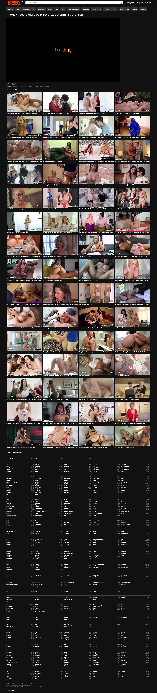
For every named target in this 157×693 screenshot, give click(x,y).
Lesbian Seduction (69, 599)
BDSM (65, 477)
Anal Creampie (125, 466)
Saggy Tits (9, 652)
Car (7, 501)
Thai (94, 673)
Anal (57, 9)
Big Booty (9, 484)
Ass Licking (96, 469)
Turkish (37, 678)
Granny (37, 557)
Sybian (123, 666)
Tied (36, 675)
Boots (65, 489)
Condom (66, 508)
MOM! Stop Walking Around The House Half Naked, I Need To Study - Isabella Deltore (24, 161)
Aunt (36, 471)
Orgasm (123, 625)
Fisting (115, 9)
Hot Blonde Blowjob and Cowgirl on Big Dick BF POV (93, 447)
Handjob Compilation (98, 564)
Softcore (8, 659)
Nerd (36, 617)
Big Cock (95, 484)
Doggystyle (124, 522)
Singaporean (9, 657)
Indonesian (38, 575)
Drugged (95, 526)
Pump (94, 639)
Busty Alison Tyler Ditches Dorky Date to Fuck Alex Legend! (59, 137)
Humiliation (124, 567)
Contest (135, 9)
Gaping (94, 551)
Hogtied (95, 566)
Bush (7, 494)
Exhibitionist (124, 533)
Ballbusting (86, 9)
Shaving (8, 655)
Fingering (37, 542)
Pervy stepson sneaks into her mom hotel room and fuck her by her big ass (133, 256)
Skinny (37, 657)
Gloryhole (9, 555)
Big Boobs (124, 482)
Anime (50, 9)
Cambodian (67, 500)
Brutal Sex (38, 492)
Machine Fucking (97, 605)
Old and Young (68, 625)
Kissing (37, 591)
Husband (37, 569)
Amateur (37, 466)
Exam (94, 533)
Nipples (95, 617)
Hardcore (123, 564)
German (123, 551)
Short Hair (95, 655)
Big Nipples (41, 9)
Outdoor (66, 626)
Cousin (94, 510)
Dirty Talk (66, 522)
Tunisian (8, 678)
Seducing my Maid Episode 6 (123, 375)
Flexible (8, 544)
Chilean (95, 503)
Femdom (95, 541)
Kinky (7, 591)
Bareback (9, 480)
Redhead (37, 645)
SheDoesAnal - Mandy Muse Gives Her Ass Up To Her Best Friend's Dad (133, 352)
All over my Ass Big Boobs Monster (124, 447)
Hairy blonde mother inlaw (86, 375)
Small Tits (124, 657)
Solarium (37, 659)
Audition (8, 471)
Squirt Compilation (74, 9)
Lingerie (95, 599)
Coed (94, 506)
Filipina (8, 542)
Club (65, 506)
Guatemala (9, 558)
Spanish (8, 660)
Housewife (67, 567)
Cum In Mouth (67, 513)
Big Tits (47, 86)
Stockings (124, 662)
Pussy (123, 639)
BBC (7, 477)
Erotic (8, 533)
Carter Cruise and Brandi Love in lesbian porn (127, 113)
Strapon (8, 664)
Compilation (38, 508)
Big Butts (37, 484)
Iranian (37, 577)
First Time (66, 542)
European (66, 533)
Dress (65, 526)
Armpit (8, 469)
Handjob (66, 564)
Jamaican (9, 582)
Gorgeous (95, 555)
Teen (7, 673)
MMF (36, 605)
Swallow (123, 664)
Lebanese (9, 599)
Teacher (95, 671)
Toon (7, 676)
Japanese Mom (125, 582)
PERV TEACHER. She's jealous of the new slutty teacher (130, 185)
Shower (123, 655)
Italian (123, 577)
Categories (131, 3)
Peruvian (66, 634)
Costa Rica (9, 510)
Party (36, 634)
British (123, 490)
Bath (36, 480)
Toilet (122, 675)
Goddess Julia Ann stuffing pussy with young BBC (56, 113)
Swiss (94, 666)
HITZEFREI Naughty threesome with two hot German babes (22, 375)
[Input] (74, 2)
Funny (94, 546)
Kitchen (66, 591)
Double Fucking (125, 524)
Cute (65, 515)
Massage (10, 9)
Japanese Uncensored (12, 584)
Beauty (123, 480)
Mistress (37, 610)
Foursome (124, 544)
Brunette (8, 492)
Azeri (122, 471)
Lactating (8, 597)
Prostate (95, 637)
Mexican (66, 608)
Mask (36, 606)
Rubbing (95, 646)
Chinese (107, 9)
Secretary (124, 652)
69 (64, 458)
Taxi (65, 671)
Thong (123, 673)
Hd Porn (13, 690)
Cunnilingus (38, 515)
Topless (37, 676)
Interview (8, 577)
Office (8, 625)
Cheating (37, 503)
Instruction (96, 575)
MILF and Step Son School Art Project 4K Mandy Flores (130, 137)
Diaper (8, 522)
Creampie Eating (68, 511)
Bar (122, 478)
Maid (122, 605)
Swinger (66, 666)
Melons (37, 608)
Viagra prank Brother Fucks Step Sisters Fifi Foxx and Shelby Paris (96, 328)
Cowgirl (123, 510)
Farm (122, 539)
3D (36, 458)
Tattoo (37, 671)
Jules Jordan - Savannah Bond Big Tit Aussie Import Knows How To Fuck (133, 280)
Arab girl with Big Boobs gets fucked (88, 280)
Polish (94, 635)
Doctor (94, 522)
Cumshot (123, 513)
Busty (36, 494)
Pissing (37, 635)
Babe (94, 477)
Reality (41, 86)
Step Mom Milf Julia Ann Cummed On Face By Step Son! (21, 113)
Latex (36, 597)
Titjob (94, 675)
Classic (95, 505)
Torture (66, 676)
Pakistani (66, 632)
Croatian (95, 511)
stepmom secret (10, 352)
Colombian (9, 508)
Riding (94, 645)
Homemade (124, 566)
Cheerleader (67, 503)
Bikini (65, 485)
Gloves (37, 555)
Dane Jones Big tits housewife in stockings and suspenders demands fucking (24, 256)
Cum (36, 513)
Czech (94, 515)
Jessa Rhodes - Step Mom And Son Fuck (17, 232)
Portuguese (38, 637)
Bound (8, 490)
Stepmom (15, 86)
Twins (65, 678)
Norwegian (124, 617)
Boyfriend (37, 490)
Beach (94, 480)
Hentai (37, 566)
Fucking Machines (40, 546)
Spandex (123, 659)
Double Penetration (11, 526)
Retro (65, 645)
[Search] (121, 3)
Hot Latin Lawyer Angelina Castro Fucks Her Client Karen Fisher (96, 232)
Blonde (21, 86)
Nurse (36, 619)
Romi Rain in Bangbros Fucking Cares (53, 209)
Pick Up (123, 634)
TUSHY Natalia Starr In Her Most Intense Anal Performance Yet (60, 447)
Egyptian (66, 531)
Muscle (8, 611)
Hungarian (9, 569)
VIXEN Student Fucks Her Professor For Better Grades (57, 232)
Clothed (37, 506)
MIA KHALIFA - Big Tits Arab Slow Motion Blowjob (92, 185)
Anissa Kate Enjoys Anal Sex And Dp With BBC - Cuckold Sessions (24, 280)
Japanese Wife (39, 584)
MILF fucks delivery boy (85, 304)
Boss (94, 489)
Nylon (65, 619)
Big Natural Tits (97, 9)
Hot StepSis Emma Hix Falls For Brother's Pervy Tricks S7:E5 (22, 304)
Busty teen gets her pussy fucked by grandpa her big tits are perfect (96, 352)
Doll (7, 524)
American (66, 466)
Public (8, 639)
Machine (66, 605)
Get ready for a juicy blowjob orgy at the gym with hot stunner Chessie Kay (60, 185)
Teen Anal (38, 673)
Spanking (37, 660)
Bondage (8, 489)
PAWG (8, 632)
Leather (123, 597)
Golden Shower (68, 555)
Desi (122, 521)
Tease (123, 671)
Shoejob (37, 655)
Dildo (121, 9)
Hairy (7, 564)
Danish (66, 521)
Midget (94, 608)
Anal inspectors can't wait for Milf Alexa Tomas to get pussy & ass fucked (60, 304)
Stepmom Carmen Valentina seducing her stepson (92, 113)
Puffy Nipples (67, 639)
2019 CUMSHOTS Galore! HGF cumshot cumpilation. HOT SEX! (132, 304)
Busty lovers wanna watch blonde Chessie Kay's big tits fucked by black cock (24, 328)
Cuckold (8, 513)
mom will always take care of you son (16, 209)
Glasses (123, 553)
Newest (148, 3)
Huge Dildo (96, 567)
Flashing (123, 542)
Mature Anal (9, 608)
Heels (8, 566)
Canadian (143, 9)
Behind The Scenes (11, 482)
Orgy (36, 626)
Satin (36, 652)
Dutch (123, 526)
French (8, 546)
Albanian (95, 464)
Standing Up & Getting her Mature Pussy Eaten (55, 399)
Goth (122, 555)
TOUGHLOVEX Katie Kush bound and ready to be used (20, 447)
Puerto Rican (38, 639)
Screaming (95, 652)
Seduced (8, 654)
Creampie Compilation (41, 511)
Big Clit (66, 484)
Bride (94, 490)
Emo (122, 531)
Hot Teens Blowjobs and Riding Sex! (52, 280)
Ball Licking (38, 478)
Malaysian (9, 606)
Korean (94, 591)
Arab (65, 468)
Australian (66, 471)
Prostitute (124, 637)
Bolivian (123, 487)
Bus (122, 492)
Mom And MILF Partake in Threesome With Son (128, 209)
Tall (7, 671)
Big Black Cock (97, 482)
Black (7, 487)
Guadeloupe (124, 557)
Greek (65, 557)
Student (66, 664)
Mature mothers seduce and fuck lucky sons (127, 399)
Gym (36, 558)
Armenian (124, 468)
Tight (65, 675)
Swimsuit (37, 666)
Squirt (123, 660)
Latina (65, 597)
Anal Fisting (9, 468)
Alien (7, 466)
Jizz (7, 586)
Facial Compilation (98, 539)
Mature (123, 606)
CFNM (36, 500)
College (123, 506)
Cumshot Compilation (29, 9)
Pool (122, 635)
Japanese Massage (98, 582)
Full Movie (66, 546)
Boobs (37, 489)
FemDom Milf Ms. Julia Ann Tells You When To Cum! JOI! (21, 137)
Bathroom (66, 480)
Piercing (8, 635)
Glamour (95, 553)
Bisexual (95, 485)
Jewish (123, 584)
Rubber (66, 646)
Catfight (95, 501)
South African (96, 659)
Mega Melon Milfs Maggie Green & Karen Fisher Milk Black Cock (96, 161)
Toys (94, 676)
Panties (123, 632)
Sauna (65, 652)
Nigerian (66, 617)
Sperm (65, 660)
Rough (37, 646)
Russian (123, 646)
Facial (65, 539)
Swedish (8, 666)
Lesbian (37, 599)
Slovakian (66, 657)
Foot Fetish (67, 544)
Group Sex (95, 557)
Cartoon (37, 501)
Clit (128, 9)
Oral (94, 625)
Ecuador (37, 531)
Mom (65, 610)
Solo (65, 659)
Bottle (123, 489)
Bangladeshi (96, 478)
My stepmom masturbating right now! (53, 161)
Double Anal (96, 524)
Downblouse (38, 526)
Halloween (38, 564)
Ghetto (8, 553)
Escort (37, 533)
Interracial (124, 575)
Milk (7, 610)
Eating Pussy (9, 531)
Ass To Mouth (125, 469)
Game (36, 551)
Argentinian (96, 468)
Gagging (8, 551)
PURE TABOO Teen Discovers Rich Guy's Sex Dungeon (20, 185)
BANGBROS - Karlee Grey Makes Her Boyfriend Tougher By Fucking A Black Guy (60, 423)
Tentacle (66, 673)
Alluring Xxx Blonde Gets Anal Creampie (89, 399)
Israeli (94, 577)
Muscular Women (40, 611)
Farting (8, 541)
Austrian (95, 471)
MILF (26, 86)
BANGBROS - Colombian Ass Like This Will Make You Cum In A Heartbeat (133, 232)
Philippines (96, 634)
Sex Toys (95, 654)
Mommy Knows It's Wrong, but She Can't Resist (55, 352)
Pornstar (8, 637)
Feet (65, 541)
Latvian (95, 597)
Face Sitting (38, 539)
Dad (7, 521)
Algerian (123, 464)
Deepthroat (96, 521)
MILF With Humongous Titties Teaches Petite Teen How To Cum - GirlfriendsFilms (133, 161)
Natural (8, 617)
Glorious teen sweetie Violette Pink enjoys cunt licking (57, 375)
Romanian (9, 646)
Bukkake (66, 492)
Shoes (65, 655)
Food (36, 544)
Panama (95, 632)
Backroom (9, 478)
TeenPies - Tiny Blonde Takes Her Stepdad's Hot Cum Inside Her (96, 209)
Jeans (65, 584)
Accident (8, 464)
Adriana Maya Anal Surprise (86, 423)
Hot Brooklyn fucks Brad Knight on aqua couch (91, 137)
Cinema (66, 505)
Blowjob (31, 86)
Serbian (66, 654)
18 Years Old (9, 458)
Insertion (66, 575)
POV (36, 632)
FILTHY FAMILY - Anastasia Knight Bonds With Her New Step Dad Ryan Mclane (24, 399)
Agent (65, 464)
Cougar (37, 510)
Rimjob (123, 645)
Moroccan (124, 610)
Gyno (65, 558)
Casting (66, 501)
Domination (38, 524)
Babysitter (124, 477)
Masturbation (96, 606)
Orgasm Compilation (12, 626)
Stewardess (96, 662)
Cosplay (123, 508)
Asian (63, 9)
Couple (66, 510)
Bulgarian (95, 492)
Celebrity (8, 503)
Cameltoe (95, 500)
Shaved (123, 654)
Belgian (37, 482)
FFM (18, 9)
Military (123, 608)
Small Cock (96, 657)
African (37, 464)
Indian (8, 575)
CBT (7, 500)
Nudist (8, 619)
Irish (65, 577)
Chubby (8, 505)
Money (94, 610)
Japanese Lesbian (69, 582)
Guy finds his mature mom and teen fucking (54, 256)
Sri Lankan (38, 662)
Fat (36, 541)
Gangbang (66, 551)
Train (122, 676)
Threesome (9, 675)
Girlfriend (37, 553)
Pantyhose (9, 634)
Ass (65, 469)
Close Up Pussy (10, 506)
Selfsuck (37, 654)
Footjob (95, 544)
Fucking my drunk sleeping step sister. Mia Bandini (56, 328)
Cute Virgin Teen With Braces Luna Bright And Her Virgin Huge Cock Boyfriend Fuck (24, 423)
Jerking (95, 584)
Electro (94, 531)
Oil (36, 625)
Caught (123, 501)
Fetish (123, 541)
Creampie (9, 511)
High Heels (67, 566)
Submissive (96, 664)
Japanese (37, 582)
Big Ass (36, 86)
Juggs (36, 586)
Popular (140, 3)
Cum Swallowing (97, 513)
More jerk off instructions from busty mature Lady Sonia (130, 423)
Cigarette (37, 505)
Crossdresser (125, 511)
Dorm (65, 524)
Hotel (36, 567)
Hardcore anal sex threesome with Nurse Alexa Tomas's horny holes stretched (133, 328)
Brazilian (66, 490)
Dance (37, 521)
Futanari (123, 546)
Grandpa (8, 557)
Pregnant (66, 637)
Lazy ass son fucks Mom (85, 256)
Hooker (8, 567)
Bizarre (123, 485)
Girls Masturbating (69, 553)
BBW (36, 477)
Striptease (38, 664)
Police (65, 635)
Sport (94, 660)
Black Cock (38, 487)
